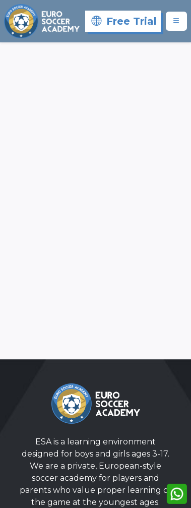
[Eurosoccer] (42, 21)
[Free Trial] (123, 21)
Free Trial (124, 21)
